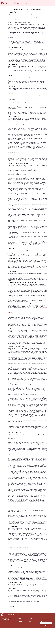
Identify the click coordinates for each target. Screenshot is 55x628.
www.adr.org (40, 467)
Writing (46, 3)
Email (41, 621)
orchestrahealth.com (6, 619)
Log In (51, 3)
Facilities (31, 3)
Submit (46, 625)
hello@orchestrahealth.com (7, 618)
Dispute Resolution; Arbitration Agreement (15, 44)
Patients (20, 621)
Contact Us (10, 312)
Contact (36, 3)
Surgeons (26, 3)
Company (41, 3)
